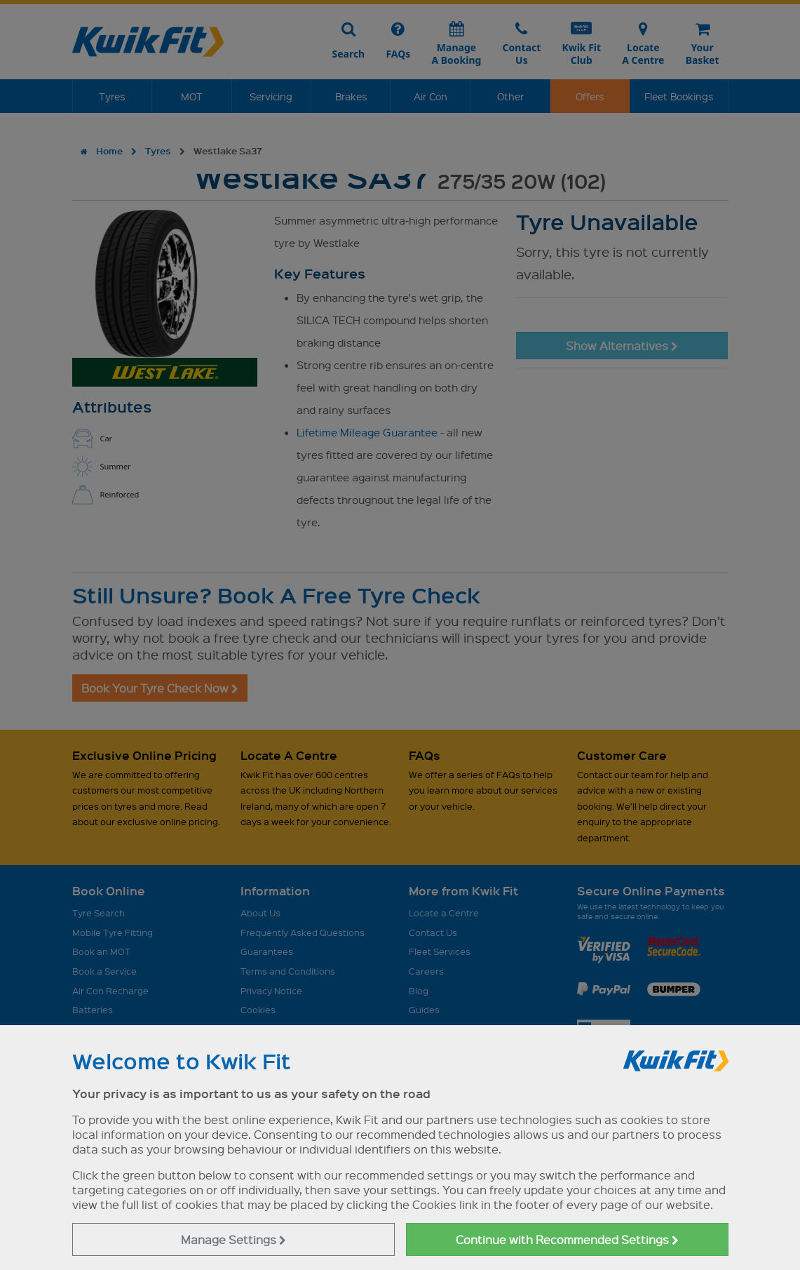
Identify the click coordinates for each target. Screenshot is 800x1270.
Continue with (567, 1239)
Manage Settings (233, 1239)
